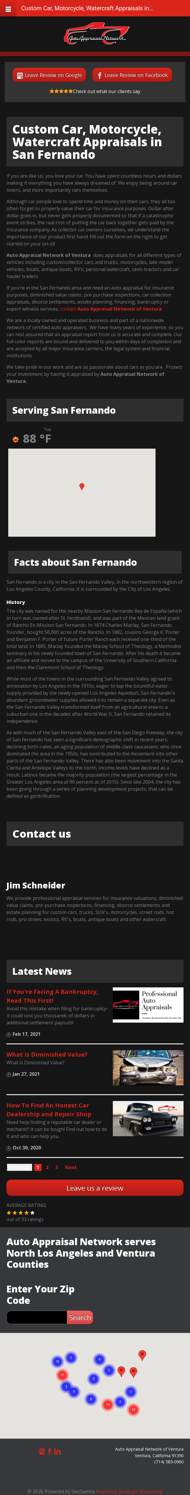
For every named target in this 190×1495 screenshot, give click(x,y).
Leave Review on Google (53, 74)
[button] (82, 488)
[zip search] (36, 1317)
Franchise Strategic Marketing (129, 1491)
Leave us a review (95, 1188)
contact (67, 309)
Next (71, 1167)
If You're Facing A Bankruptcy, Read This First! (52, 996)
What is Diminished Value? (46, 1054)
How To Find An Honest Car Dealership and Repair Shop (48, 1109)
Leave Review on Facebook (136, 74)
